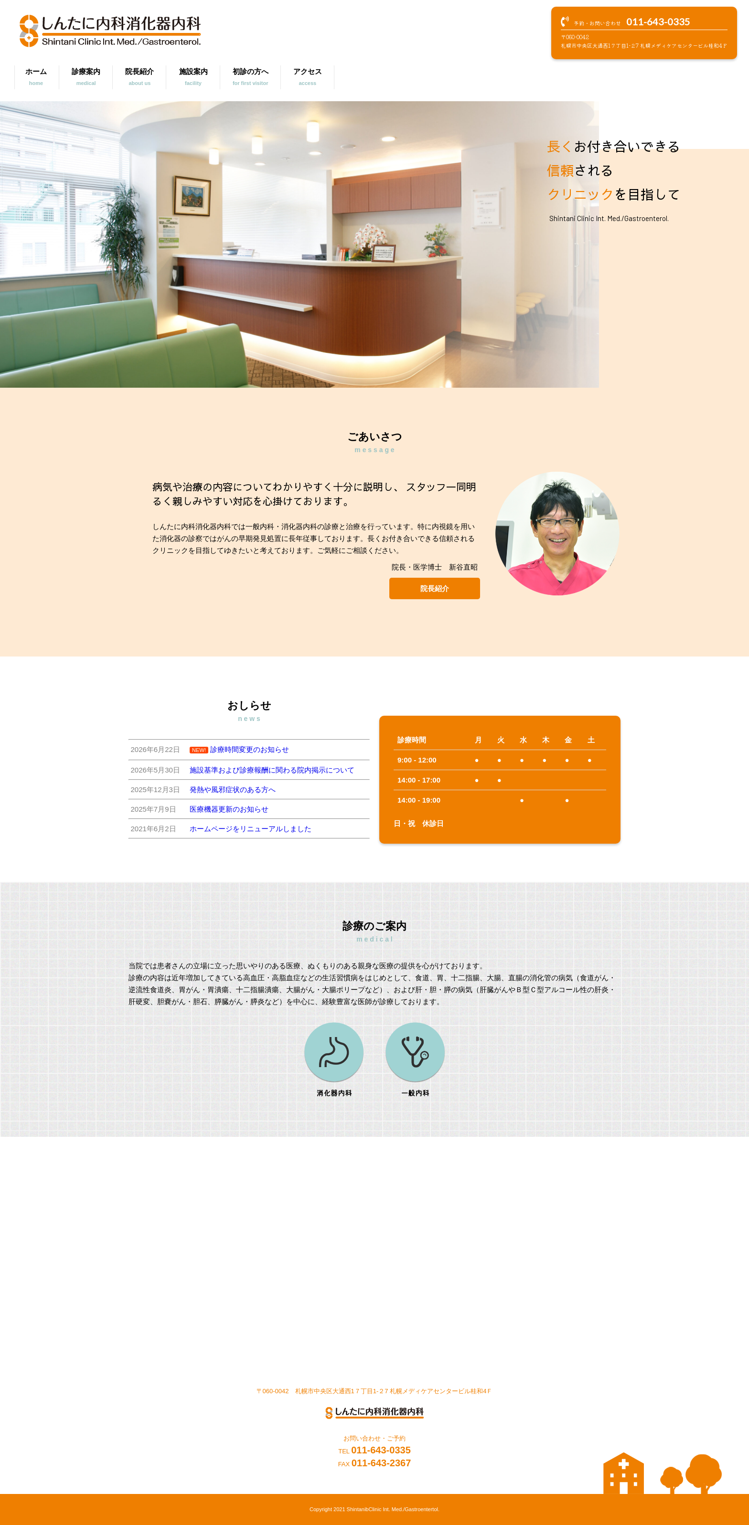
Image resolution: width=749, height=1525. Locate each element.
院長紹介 (139, 78)
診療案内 (86, 78)
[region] (299, 244)
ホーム (36, 78)
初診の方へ (250, 78)
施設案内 (193, 78)
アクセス (307, 78)
